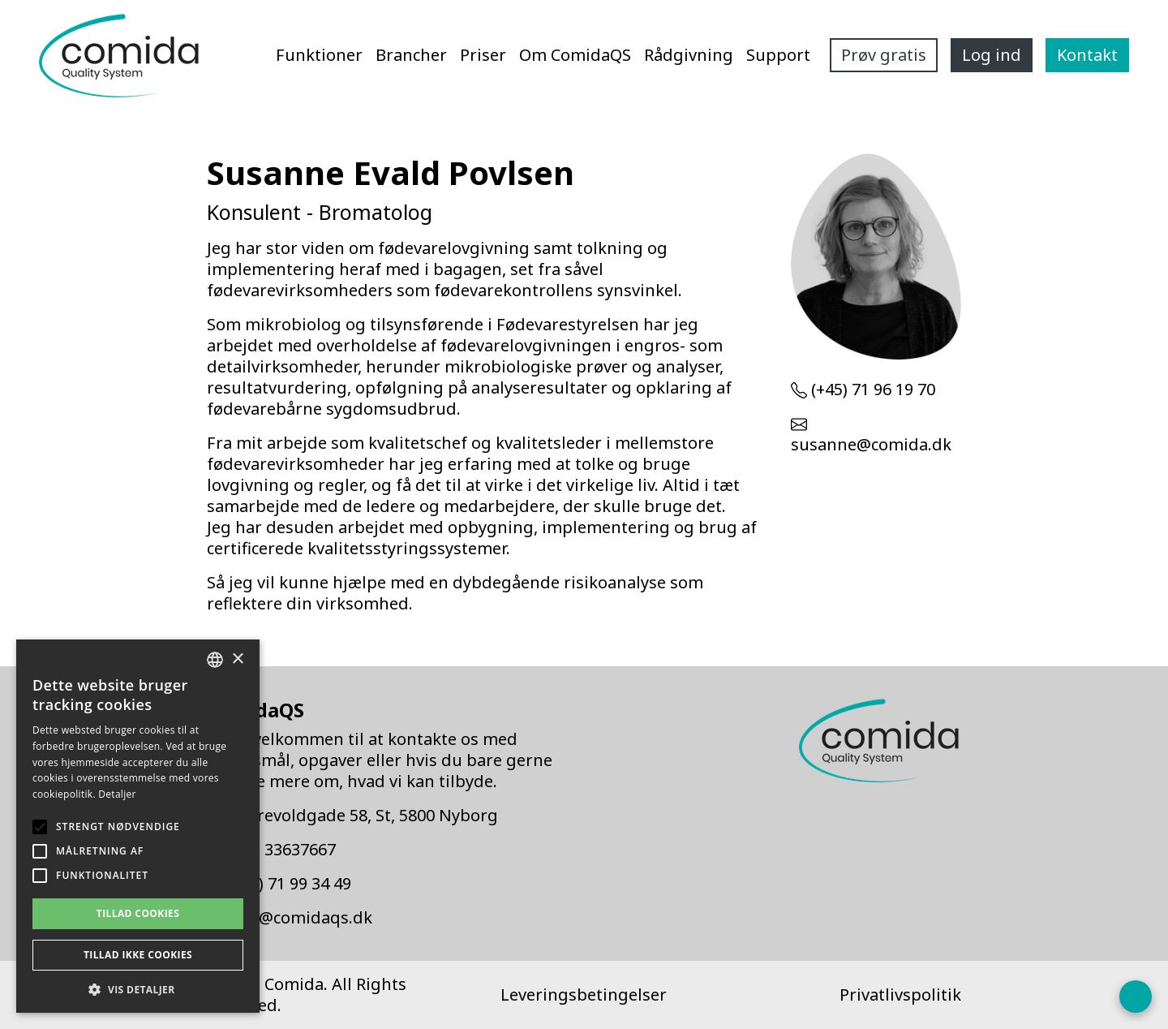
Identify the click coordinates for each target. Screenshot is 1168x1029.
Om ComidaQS (575, 55)
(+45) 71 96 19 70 (873, 389)
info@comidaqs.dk (299, 917)
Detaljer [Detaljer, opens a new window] (117, 794)
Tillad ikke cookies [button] (138, 955)
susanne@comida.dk (871, 444)
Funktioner (319, 55)
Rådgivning (688, 55)
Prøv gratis (883, 55)
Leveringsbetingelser (583, 994)
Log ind (991, 55)
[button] (137, 989)
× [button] (237, 659)
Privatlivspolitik (900, 994)
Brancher (411, 55)
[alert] (138, 826)
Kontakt (1087, 55)
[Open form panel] (1135, 996)
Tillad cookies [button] (138, 913)
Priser (483, 55)
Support (778, 55)
